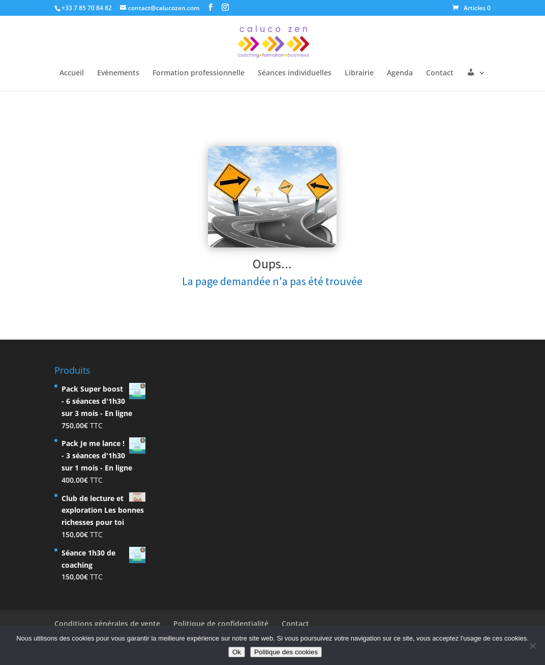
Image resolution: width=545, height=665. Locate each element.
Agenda (400, 73)
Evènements (118, 73)
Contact (439, 73)
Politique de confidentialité (220, 623)
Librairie (359, 73)
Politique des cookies (286, 652)
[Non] (532, 646)
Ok (236, 652)
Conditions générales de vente (107, 623)
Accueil (71, 73)
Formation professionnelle (199, 73)
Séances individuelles (294, 73)
